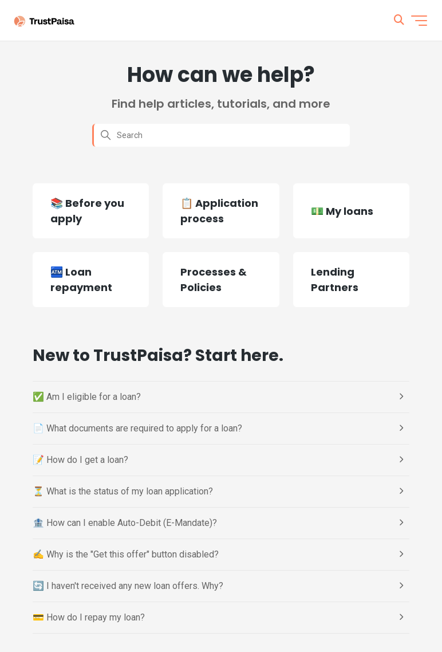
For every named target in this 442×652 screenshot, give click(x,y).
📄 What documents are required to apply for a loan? (137, 428)
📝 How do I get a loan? (80, 459)
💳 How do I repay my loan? (89, 617)
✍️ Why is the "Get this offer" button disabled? (126, 554)
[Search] (221, 135)
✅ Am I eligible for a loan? (87, 396)
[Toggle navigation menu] (419, 20)
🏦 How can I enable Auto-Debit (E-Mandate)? (125, 522)
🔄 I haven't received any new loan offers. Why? (128, 585)
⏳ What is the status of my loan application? (123, 491)
